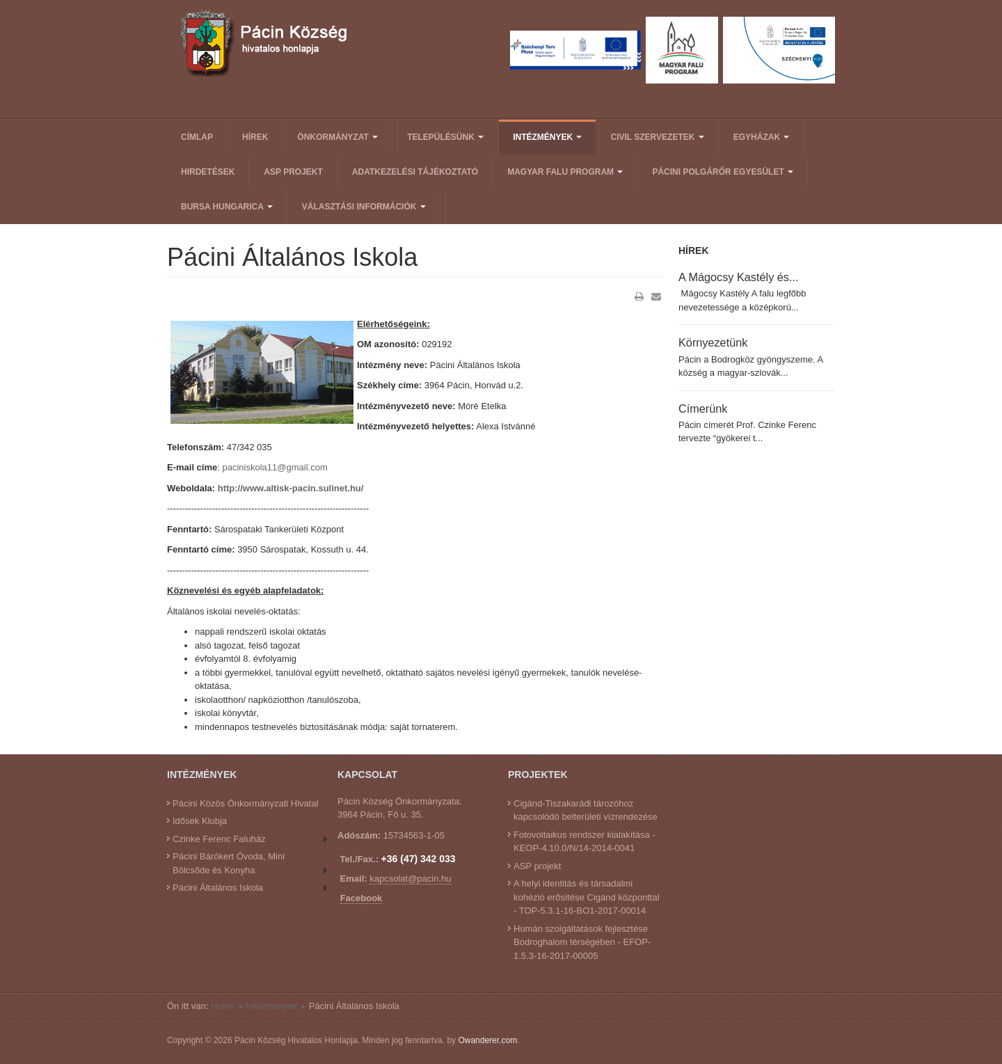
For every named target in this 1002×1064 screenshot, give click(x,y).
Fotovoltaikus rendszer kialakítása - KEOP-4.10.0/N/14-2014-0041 (584, 841)
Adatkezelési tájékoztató (415, 172)
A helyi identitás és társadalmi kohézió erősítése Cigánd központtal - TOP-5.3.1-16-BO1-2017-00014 (587, 897)
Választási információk (364, 207)
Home (223, 1006)
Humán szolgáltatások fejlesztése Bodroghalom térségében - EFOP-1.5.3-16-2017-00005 (582, 942)
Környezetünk (712, 342)
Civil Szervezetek (656, 137)
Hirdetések (207, 172)
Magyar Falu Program (565, 172)
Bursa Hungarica (227, 207)
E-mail (656, 296)
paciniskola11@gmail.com (275, 467)
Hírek (255, 137)
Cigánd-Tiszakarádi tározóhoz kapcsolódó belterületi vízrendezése (586, 810)
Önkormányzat (337, 137)
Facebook (361, 898)
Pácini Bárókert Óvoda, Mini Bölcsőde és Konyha (229, 863)
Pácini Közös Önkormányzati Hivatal (246, 803)
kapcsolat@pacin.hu (410, 878)
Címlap (197, 137)
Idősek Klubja (200, 821)
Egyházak (761, 137)
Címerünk (702, 408)
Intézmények (547, 137)
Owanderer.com (487, 1040)
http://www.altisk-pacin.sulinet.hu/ (291, 488)
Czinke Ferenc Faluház (219, 839)
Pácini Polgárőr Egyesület (722, 172)
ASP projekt (293, 172)
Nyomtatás (639, 296)
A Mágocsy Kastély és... (738, 277)
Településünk (445, 137)
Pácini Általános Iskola (218, 887)
